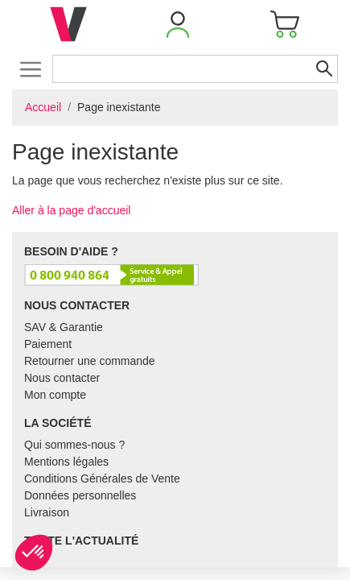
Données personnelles (80, 495)
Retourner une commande (89, 360)
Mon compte (55, 394)
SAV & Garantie (63, 327)
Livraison (46, 512)
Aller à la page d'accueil (71, 210)
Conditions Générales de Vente (102, 478)
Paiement (48, 344)
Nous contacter (62, 377)
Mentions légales (66, 461)
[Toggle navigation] (30, 69)
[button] (178, 24)
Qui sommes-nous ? (74, 444)
